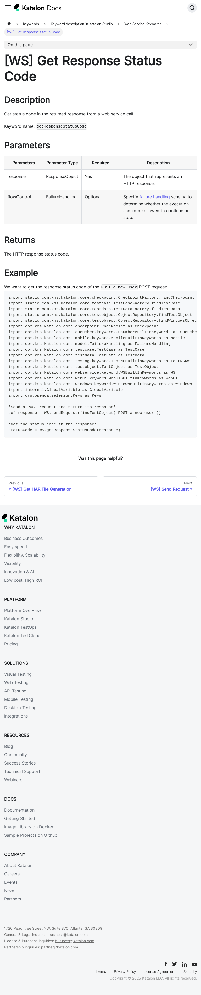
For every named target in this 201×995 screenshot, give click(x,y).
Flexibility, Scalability (25, 555)
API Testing (15, 690)
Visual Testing (18, 674)
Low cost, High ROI (23, 580)
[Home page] (9, 24)
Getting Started (19, 818)
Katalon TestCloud (22, 635)
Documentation (19, 810)
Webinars (13, 779)
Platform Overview (22, 610)
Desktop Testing (20, 707)
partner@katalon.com (59, 947)
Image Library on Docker (28, 826)
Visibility (12, 563)
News (9, 890)
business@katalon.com (68, 934)
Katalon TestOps (20, 627)
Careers (12, 873)
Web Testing (16, 682)
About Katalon (18, 865)
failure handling (154, 196)
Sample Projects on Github (30, 835)
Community (15, 754)
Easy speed (15, 546)
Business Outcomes (23, 538)
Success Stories (20, 763)
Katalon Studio (18, 618)
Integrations (16, 716)
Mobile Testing (18, 699)
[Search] (192, 8)
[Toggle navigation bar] (8, 8)
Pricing (11, 643)
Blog (8, 746)
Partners (12, 898)
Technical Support (22, 771)
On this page (20, 44)
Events (11, 882)
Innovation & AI (19, 571)
